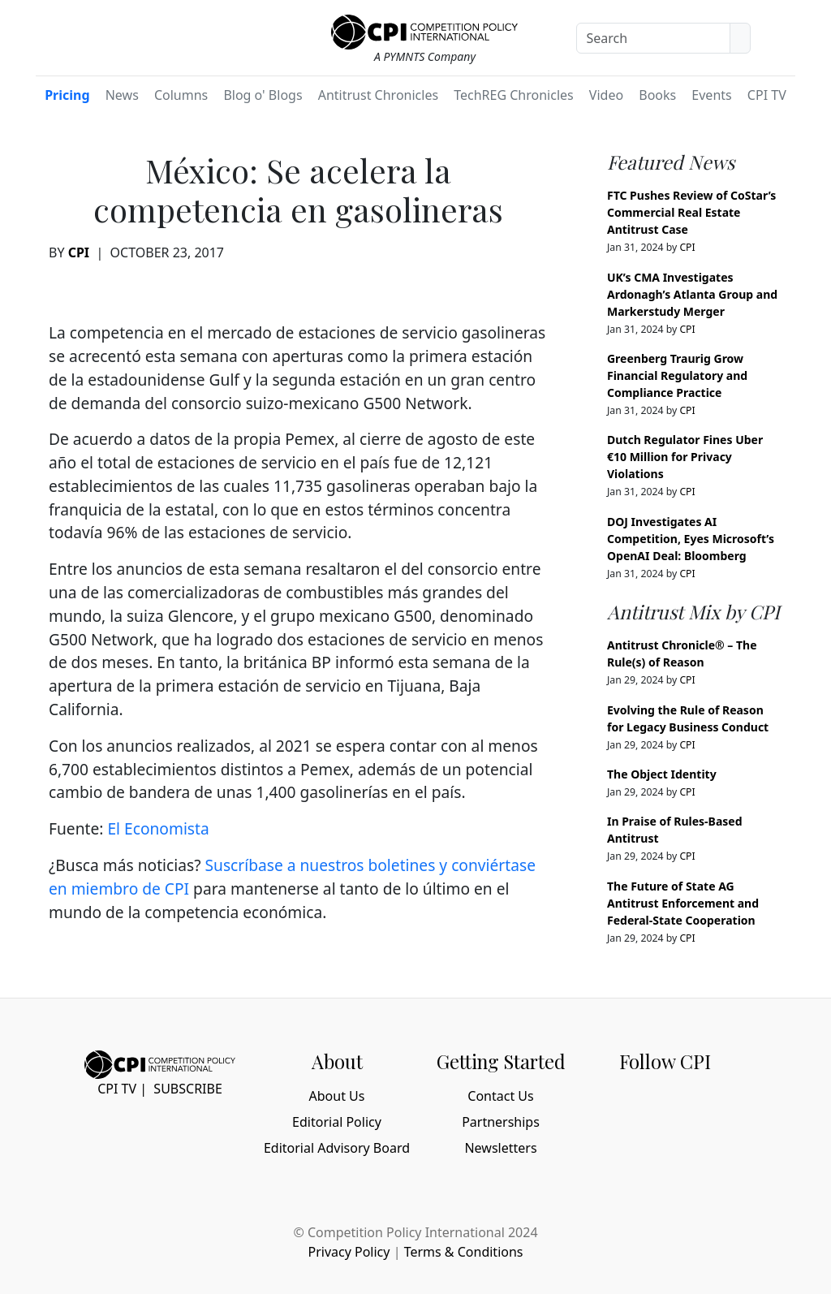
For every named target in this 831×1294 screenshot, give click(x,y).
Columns (181, 95)
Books (657, 95)
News (122, 95)
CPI (78, 252)
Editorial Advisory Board (337, 1148)
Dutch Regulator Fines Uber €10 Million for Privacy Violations (685, 456)
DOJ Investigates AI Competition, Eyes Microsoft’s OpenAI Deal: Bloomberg (690, 538)
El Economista (158, 828)
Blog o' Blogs (262, 95)
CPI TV (766, 95)
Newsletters (500, 1148)
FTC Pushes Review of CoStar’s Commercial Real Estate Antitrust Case (691, 212)
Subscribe (187, 1089)
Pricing (67, 95)
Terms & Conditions (463, 1252)
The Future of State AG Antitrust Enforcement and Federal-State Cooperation (683, 903)
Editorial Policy (336, 1122)
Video (606, 95)
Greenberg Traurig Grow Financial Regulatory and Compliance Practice (677, 375)
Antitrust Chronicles (378, 95)
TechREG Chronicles (514, 95)
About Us (337, 1096)
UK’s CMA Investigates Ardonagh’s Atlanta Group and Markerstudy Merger (692, 294)
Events (711, 95)
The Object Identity (662, 774)
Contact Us (500, 1096)
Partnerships (501, 1122)
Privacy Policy (349, 1252)
